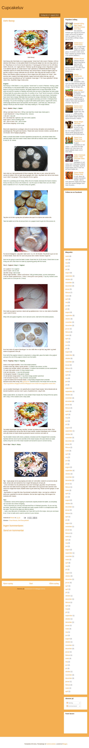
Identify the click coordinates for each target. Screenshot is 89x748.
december (68, 286)
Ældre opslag (54, 583)
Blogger (65, 744)
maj (66, 263)
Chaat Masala (13, 520)
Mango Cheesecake (78, 75)
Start (31, 583)
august (67, 273)
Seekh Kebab (78, 90)
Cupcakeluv (12, 7)
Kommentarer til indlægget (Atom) (35, 589)
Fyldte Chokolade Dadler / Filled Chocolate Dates (79, 156)
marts (67, 256)
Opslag (70, 703)
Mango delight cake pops (78, 122)
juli (66, 269)
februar (67, 292)
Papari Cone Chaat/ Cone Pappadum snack (79, 139)
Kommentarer (72, 706)
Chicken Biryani (79, 58)
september (68, 276)
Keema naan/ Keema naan (78, 107)
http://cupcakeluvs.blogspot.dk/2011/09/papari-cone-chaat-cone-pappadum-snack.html (29, 383)
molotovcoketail (51, 744)
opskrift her (26, 381)
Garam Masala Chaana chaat (79, 173)
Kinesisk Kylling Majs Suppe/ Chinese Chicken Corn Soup (79, 26)
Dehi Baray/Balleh (23, 520)
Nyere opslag (8, 583)
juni (66, 266)
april (66, 259)
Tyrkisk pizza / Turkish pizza (78, 43)
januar (67, 289)
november (68, 282)
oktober (67, 279)
